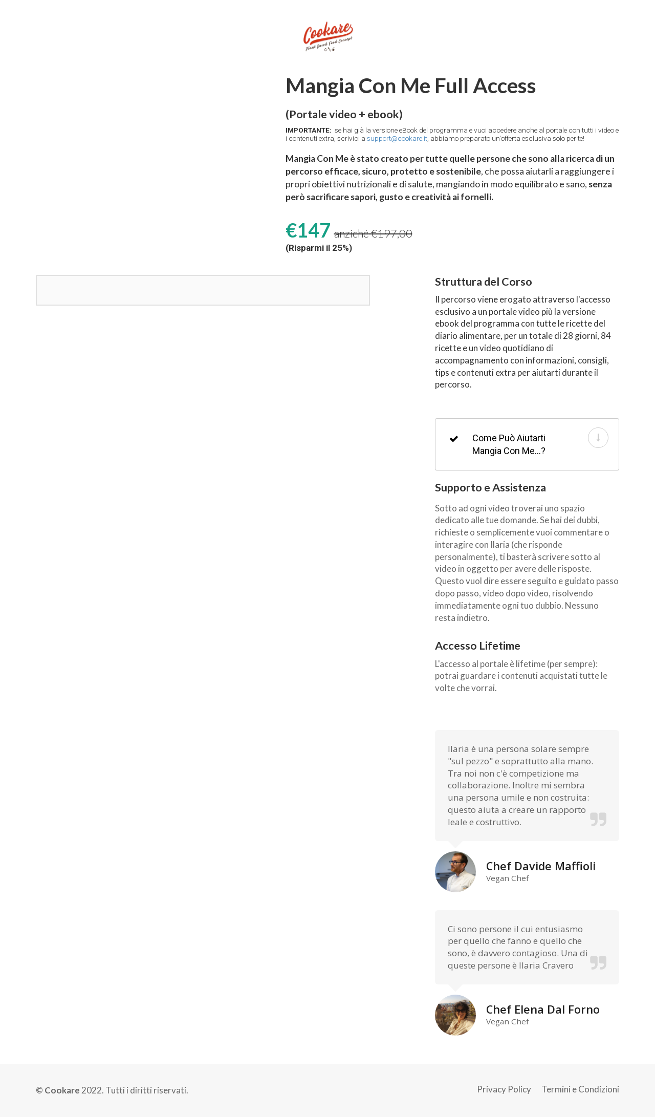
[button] (598, 437)
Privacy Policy (504, 1089)
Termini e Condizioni (580, 1089)
